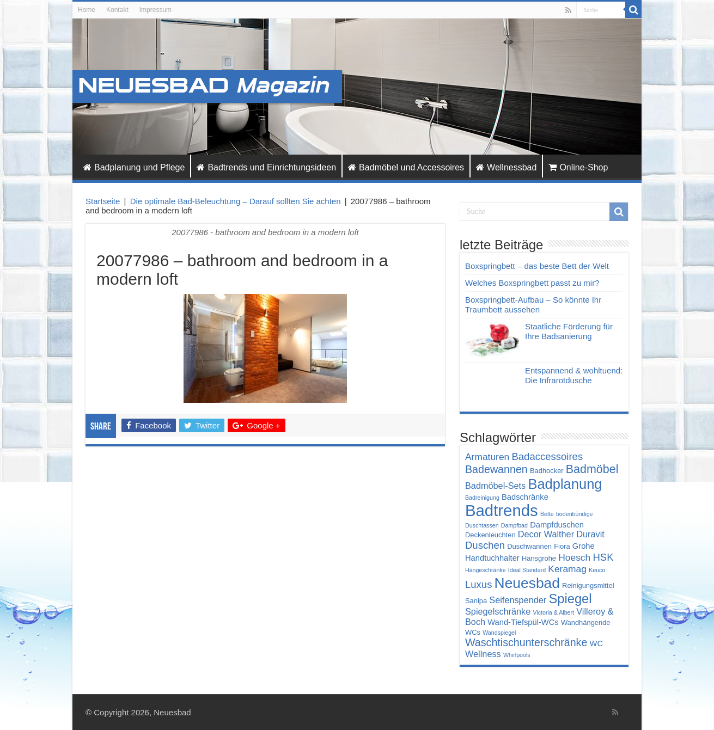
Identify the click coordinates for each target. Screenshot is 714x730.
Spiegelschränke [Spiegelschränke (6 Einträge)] (497, 611)
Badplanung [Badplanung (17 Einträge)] (565, 484)
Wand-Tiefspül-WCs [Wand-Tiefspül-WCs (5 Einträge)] (522, 622)
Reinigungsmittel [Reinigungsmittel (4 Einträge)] (588, 585)
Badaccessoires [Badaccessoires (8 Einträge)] (547, 456)
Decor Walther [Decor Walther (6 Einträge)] (546, 534)
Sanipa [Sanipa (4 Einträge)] (476, 601)
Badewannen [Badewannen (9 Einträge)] (496, 469)
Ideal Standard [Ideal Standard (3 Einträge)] (527, 570)
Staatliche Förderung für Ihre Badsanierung (569, 331)
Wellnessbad (506, 167)
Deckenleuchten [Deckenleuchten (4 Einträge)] (490, 535)
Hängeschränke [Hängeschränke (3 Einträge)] (485, 570)
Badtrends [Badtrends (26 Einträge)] (501, 510)
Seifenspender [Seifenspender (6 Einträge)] (517, 600)
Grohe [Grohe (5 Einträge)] (583, 546)
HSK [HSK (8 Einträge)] (603, 557)
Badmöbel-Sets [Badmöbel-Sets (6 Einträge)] (495, 485)
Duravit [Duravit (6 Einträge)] (590, 534)
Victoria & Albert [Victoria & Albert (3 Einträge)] (553, 612)
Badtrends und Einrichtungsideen (266, 167)
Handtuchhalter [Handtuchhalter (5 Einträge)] (492, 558)
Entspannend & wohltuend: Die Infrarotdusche (574, 375)
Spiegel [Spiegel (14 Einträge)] (569, 599)
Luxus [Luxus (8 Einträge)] (478, 584)
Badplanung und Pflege (134, 167)
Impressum (155, 10)
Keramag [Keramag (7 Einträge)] (567, 568)
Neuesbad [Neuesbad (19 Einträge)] (527, 583)
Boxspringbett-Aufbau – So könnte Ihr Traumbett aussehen (533, 304)
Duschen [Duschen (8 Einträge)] (485, 545)
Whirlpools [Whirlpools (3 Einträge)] (516, 655)
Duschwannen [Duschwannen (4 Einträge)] (529, 546)
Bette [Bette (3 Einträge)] (547, 514)
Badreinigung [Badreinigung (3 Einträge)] (482, 497)
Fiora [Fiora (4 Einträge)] (562, 546)
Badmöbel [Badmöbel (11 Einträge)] (592, 469)
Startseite (103, 201)
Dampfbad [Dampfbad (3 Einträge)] (514, 525)
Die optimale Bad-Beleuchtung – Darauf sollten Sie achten (235, 201)
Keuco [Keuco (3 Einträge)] (597, 570)
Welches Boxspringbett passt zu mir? (532, 282)
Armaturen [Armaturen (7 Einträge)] (487, 456)
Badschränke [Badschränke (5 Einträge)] (525, 497)
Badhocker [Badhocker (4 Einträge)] (547, 471)
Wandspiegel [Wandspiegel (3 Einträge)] (499, 632)
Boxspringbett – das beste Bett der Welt (537, 266)
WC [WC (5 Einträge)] (596, 643)
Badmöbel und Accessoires (406, 167)
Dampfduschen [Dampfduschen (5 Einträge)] (557, 524)
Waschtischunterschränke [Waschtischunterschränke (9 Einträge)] (526, 642)
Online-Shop (578, 167)
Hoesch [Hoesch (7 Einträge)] (574, 557)
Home (86, 10)
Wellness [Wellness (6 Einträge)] (483, 654)
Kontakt (117, 10)
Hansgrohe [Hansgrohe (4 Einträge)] (539, 558)
